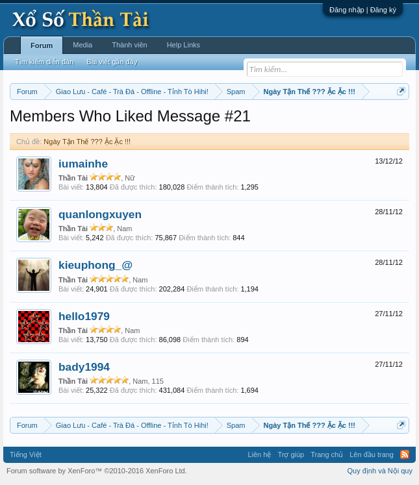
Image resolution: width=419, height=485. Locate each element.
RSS (404, 454)
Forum (42, 45)
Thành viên (129, 45)
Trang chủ (327, 454)
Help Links (183, 45)
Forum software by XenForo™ (96, 471)
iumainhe (83, 163)
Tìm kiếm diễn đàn (44, 62)
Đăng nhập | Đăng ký (362, 10)
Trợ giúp (290, 454)
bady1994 (84, 366)
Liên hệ (259, 454)
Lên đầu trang (371, 454)
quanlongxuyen (100, 214)
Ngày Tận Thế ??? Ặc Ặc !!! (87, 141)
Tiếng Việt (26, 454)
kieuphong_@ (95, 264)
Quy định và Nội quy (380, 471)
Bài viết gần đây (111, 62)
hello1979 (84, 316)
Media (82, 45)
